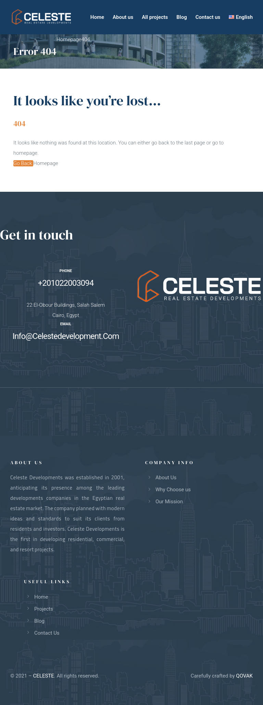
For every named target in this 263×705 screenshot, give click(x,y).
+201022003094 (65, 283)
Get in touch (36, 234)
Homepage (45, 163)
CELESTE (43, 676)
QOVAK (244, 676)
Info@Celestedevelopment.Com (65, 336)
